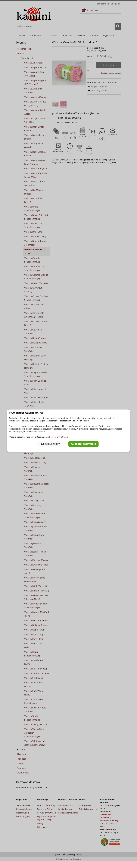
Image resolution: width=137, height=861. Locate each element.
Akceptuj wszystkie (83, 443)
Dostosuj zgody (50, 443)
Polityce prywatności (58, 437)
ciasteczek (40, 431)
